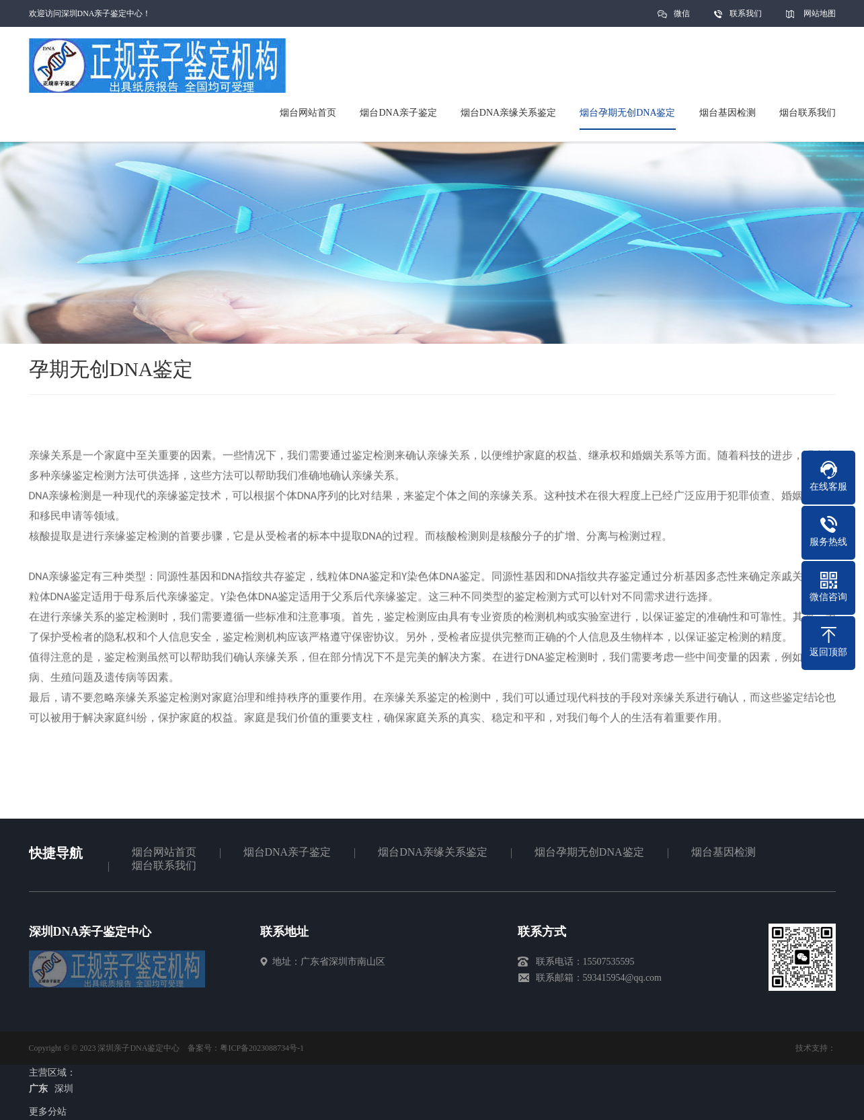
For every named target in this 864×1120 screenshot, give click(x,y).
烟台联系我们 (164, 865)
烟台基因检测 (723, 852)
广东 (38, 1089)
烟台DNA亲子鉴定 (287, 852)
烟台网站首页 (164, 852)
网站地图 (819, 13)
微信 (682, 18)
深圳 (63, 1089)
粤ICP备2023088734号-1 (262, 1048)
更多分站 (48, 1112)
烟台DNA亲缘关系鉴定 (432, 852)
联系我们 (746, 13)
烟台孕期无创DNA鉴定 (589, 852)
